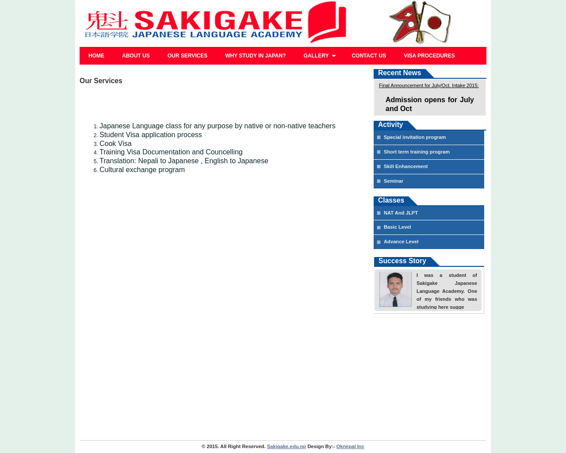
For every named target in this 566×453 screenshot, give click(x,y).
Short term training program (417, 151)
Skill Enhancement (406, 166)
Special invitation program (415, 137)
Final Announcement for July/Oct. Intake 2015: (429, 85)
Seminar (393, 181)
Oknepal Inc (350, 446)
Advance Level (401, 241)
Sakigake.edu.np (286, 446)
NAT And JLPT (401, 212)
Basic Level (397, 227)
